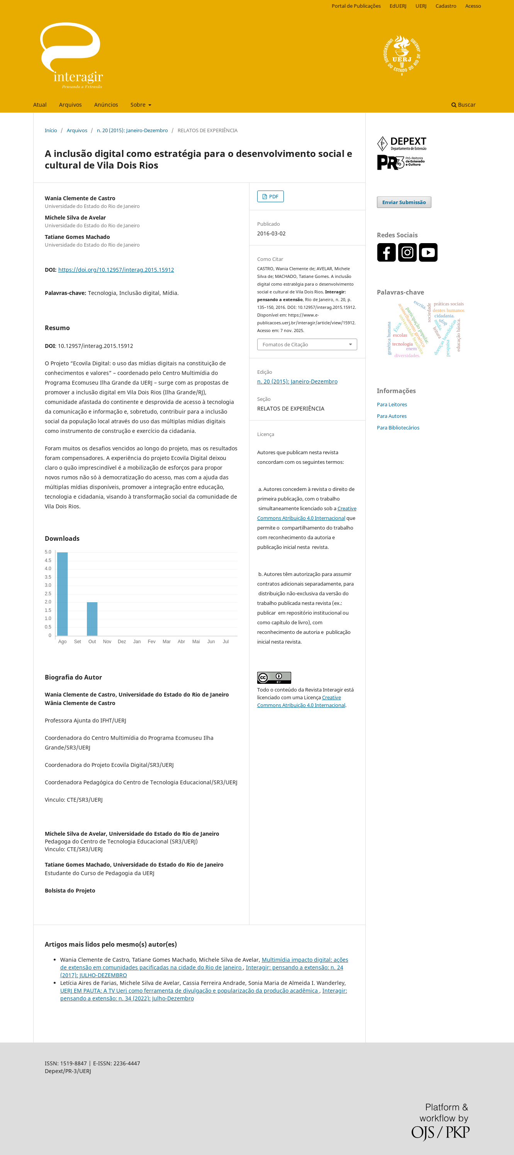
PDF (273, 196)
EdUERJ (398, 5)
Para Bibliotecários (398, 427)
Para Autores (392, 415)
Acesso (473, 5)
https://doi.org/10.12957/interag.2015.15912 (116, 269)
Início (51, 130)
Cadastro (446, 5)
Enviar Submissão (404, 202)
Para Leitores (392, 404)
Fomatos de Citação (285, 344)
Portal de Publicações (356, 5)
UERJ (421, 5)
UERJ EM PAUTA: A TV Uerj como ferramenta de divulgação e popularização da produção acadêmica (189, 990)
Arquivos (70, 104)
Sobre (139, 104)
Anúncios (106, 104)
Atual (40, 104)
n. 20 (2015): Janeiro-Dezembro (132, 130)
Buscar (463, 104)
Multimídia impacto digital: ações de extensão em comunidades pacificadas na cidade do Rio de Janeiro (204, 963)
